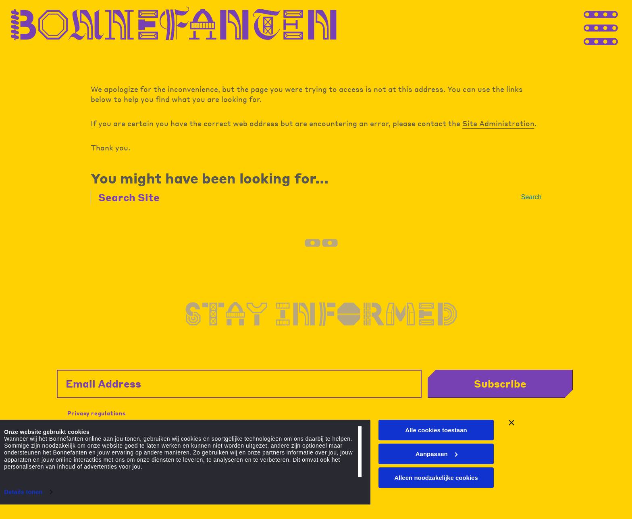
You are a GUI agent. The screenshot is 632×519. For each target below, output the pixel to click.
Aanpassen (436, 459)
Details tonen (23, 497)
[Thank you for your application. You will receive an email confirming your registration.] (616, 27)
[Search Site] (309, 197)
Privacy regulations (96, 410)
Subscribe (516, 380)
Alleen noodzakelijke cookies (436, 482)
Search (531, 197)
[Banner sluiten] (511, 428)
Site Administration (498, 123)
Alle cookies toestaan (436, 435)
